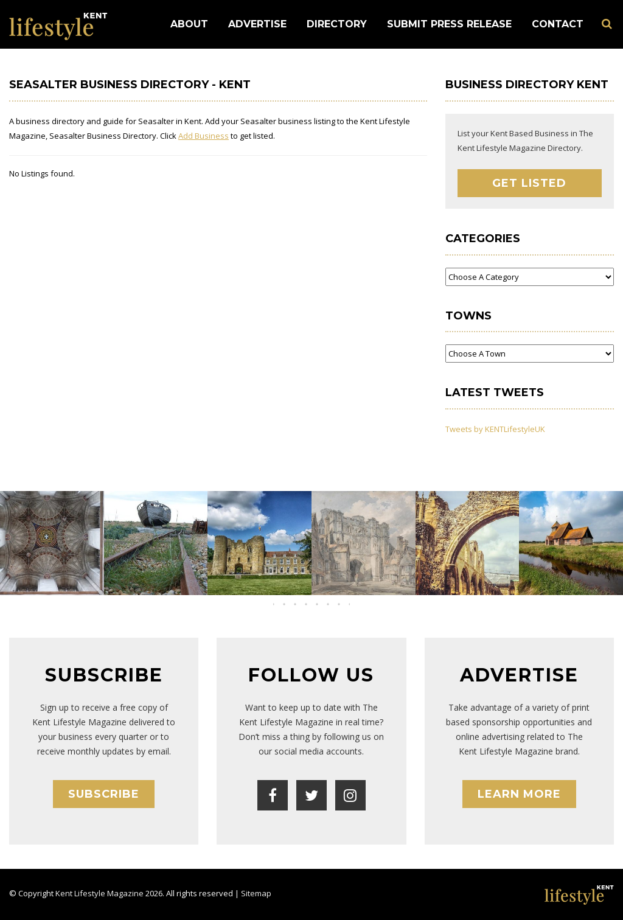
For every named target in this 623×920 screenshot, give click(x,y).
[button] (301, 604)
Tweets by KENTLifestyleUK (495, 428)
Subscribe (103, 794)
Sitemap (256, 893)
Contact (557, 24)
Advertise (257, 24)
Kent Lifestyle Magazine (99, 893)
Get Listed (529, 183)
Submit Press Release (449, 24)
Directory (337, 24)
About (189, 24)
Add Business (203, 135)
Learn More (519, 794)
